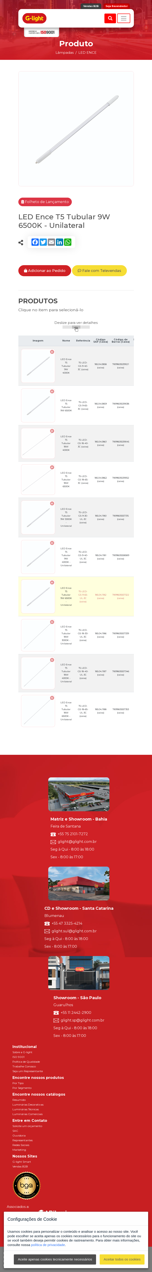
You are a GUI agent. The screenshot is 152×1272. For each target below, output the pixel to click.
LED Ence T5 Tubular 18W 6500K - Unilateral (66, 711)
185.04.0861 (101, 443)
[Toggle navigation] (123, 18)
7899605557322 (120, 596)
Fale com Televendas (99, 271)
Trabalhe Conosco (24, 1066)
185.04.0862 (100, 479)
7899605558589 (120, 557)
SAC (15, 1130)
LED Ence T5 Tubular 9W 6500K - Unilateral (66, 596)
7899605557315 (121, 517)
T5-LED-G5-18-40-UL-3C (83, 673)
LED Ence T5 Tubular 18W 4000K (66, 443)
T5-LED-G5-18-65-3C (83, 479)
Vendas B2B (91, 6)
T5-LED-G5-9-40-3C (83, 366)
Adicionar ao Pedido (44, 271)
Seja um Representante (27, 1071)
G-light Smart (21, 1161)
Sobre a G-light (22, 1052)
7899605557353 (121, 711)
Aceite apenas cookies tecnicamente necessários (55, 1259)
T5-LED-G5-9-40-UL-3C (83, 557)
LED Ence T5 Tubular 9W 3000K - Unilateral (66, 517)
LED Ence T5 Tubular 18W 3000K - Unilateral (66, 635)
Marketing (19, 1149)
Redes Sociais (20, 1145)
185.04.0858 (100, 366)
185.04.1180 (100, 517)
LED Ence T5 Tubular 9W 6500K (66, 405)
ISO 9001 (18, 1057)
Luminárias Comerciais (27, 1114)
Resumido (19, 1099)
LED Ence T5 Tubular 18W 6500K (66, 479)
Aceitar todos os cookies (122, 1259)
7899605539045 (120, 443)
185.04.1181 (100, 557)
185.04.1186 (100, 635)
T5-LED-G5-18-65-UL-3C (83, 711)
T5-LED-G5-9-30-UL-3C (83, 517)
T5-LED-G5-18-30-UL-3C (83, 635)
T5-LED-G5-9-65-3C (83, 405)
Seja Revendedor (117, 6)
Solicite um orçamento (27, 1126)
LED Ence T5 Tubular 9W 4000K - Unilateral (66, 557)
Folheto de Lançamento (45, 202)
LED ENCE (87, 52)
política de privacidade (48, 1245)
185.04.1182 (100, 596)
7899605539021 (120, 366)
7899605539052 (120, 479)
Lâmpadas (64, 52)
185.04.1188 (100, 711)
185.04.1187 (100, 673)
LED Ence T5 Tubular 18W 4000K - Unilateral (66, 673)
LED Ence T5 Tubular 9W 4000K (66, 366)
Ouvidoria (19, 1135)
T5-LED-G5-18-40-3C (83, 443)
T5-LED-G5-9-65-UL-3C (83, 596)
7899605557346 (120, 673)
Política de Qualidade (26, 1061)
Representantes (22, 1140)
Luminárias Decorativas (27, 1104)
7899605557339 (120, 635)
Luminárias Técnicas (25, 1109)
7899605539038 (120, 405)
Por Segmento (21, 1088)
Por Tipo (18, 1083)
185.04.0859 (100, 405)
